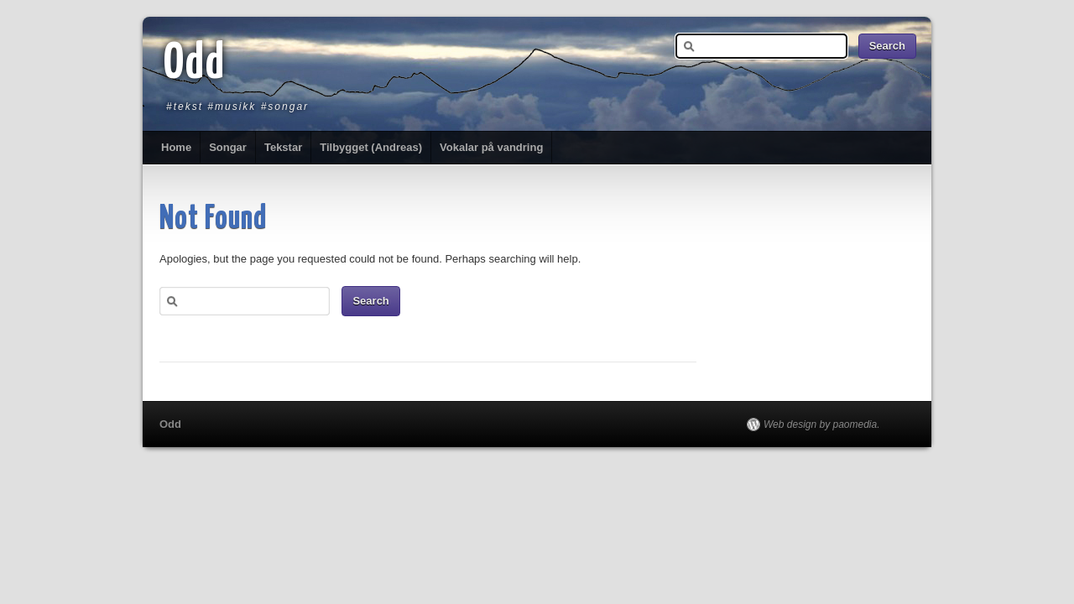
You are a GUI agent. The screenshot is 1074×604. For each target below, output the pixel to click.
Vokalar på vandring (491, 147)
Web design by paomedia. (822, 424)
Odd (195, 64)
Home (176, 147)
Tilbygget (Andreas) (371, 147)
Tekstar (283, 147)
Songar (228, 147)
